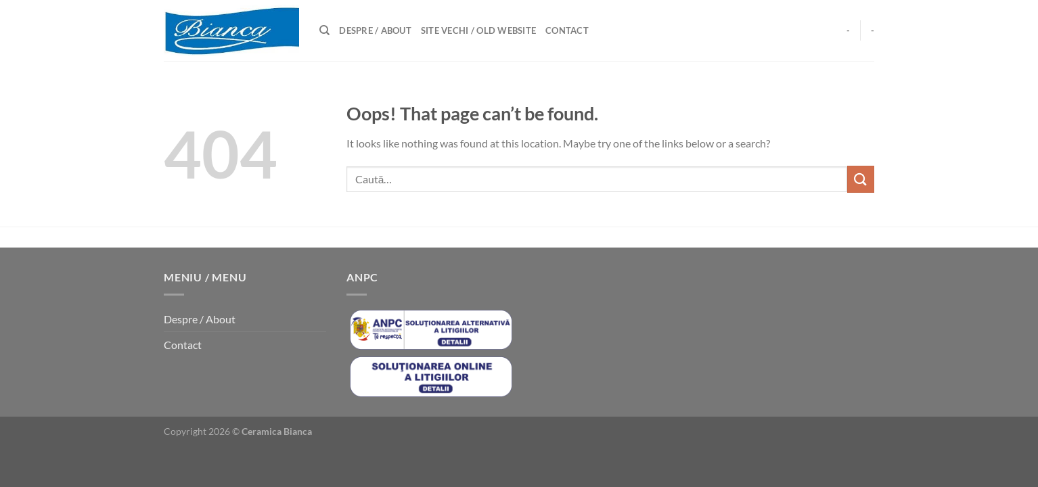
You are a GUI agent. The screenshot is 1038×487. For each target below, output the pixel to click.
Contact (567, 30)
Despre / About (375, 30)
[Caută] (324, 30)
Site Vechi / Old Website (478, 30)
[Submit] (860, 179)
